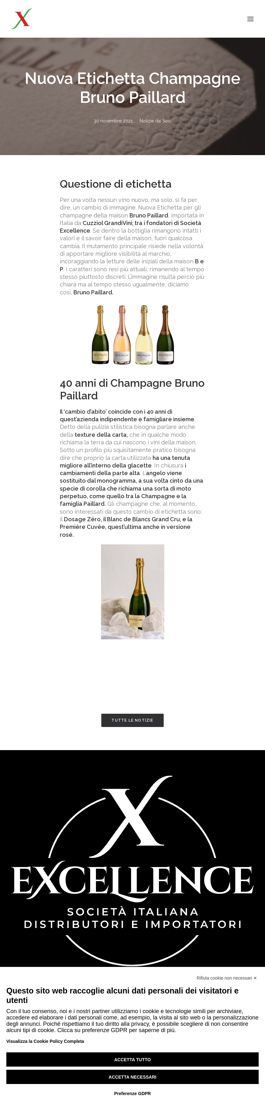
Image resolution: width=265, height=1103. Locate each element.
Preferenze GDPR (132, 1093)
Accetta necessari (132, 1077)
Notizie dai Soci (155, 120)
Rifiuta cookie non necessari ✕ (227, 978)
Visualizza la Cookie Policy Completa (45, 1041)
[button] (250, 19)
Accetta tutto (132, 1059)
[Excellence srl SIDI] (48, 19)
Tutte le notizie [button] (132, 720)
